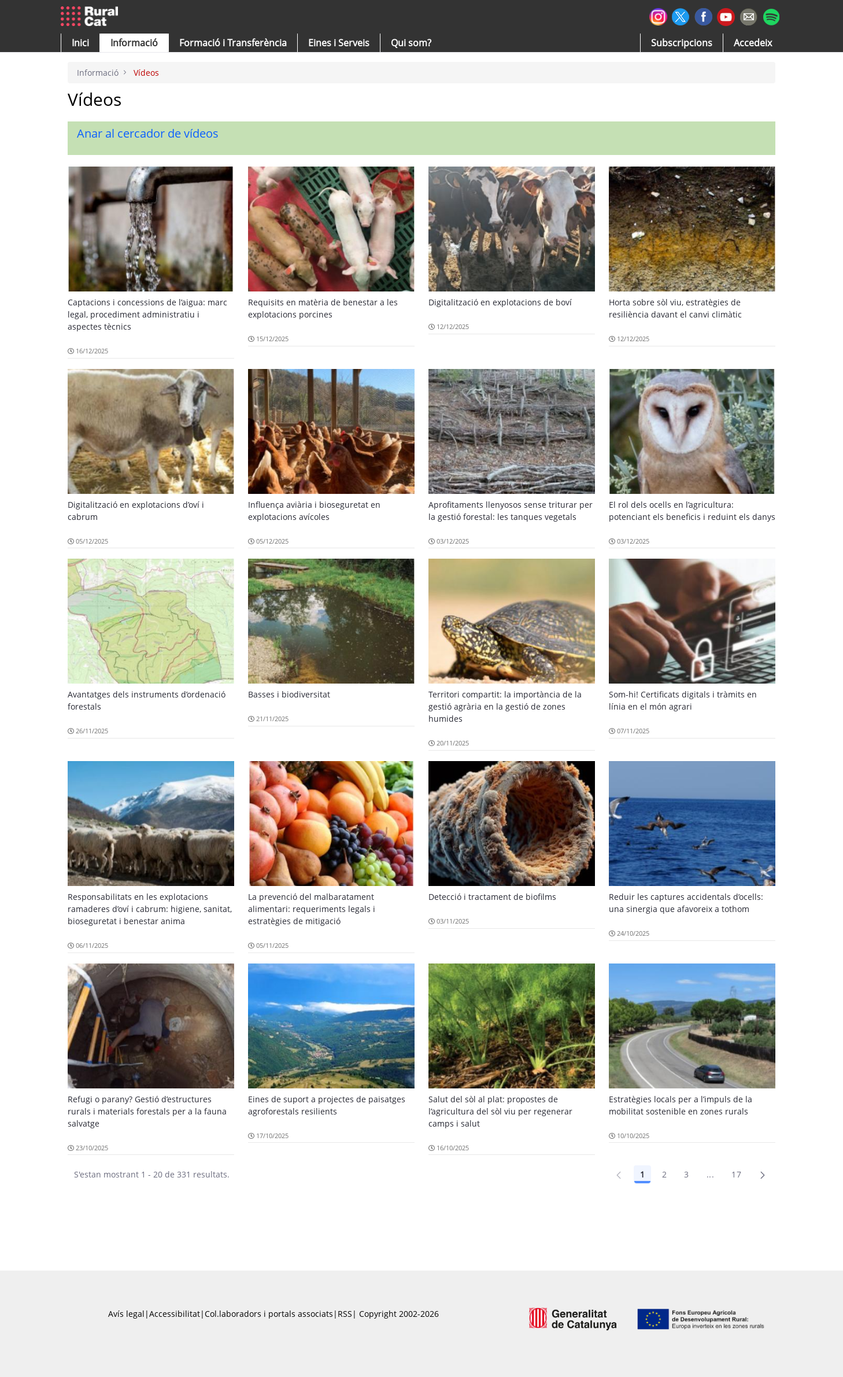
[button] (80, 43)
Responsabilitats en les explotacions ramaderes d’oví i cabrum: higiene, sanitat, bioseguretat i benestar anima (150, 908)
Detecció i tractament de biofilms (492, 896)
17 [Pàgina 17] (736, 1174)
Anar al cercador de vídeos (148, 133)
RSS (345, 1313)
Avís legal (126, 1313)
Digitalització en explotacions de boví (500, 302)
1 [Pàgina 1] (642, 1174)
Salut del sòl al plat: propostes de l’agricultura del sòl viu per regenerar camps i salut (500, 1111)
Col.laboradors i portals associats (269, 1313)
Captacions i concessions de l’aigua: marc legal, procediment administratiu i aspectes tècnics (147, 314)
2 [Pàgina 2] (664, 1174)
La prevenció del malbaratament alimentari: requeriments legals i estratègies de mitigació (311, 908)
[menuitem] (233, 43)
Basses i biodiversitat (289, 694)
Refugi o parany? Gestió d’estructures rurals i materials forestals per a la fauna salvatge (147, 1111)
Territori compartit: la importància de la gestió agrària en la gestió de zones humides (505, 706)
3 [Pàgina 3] (686, 1174)
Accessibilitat (174, 1313)
